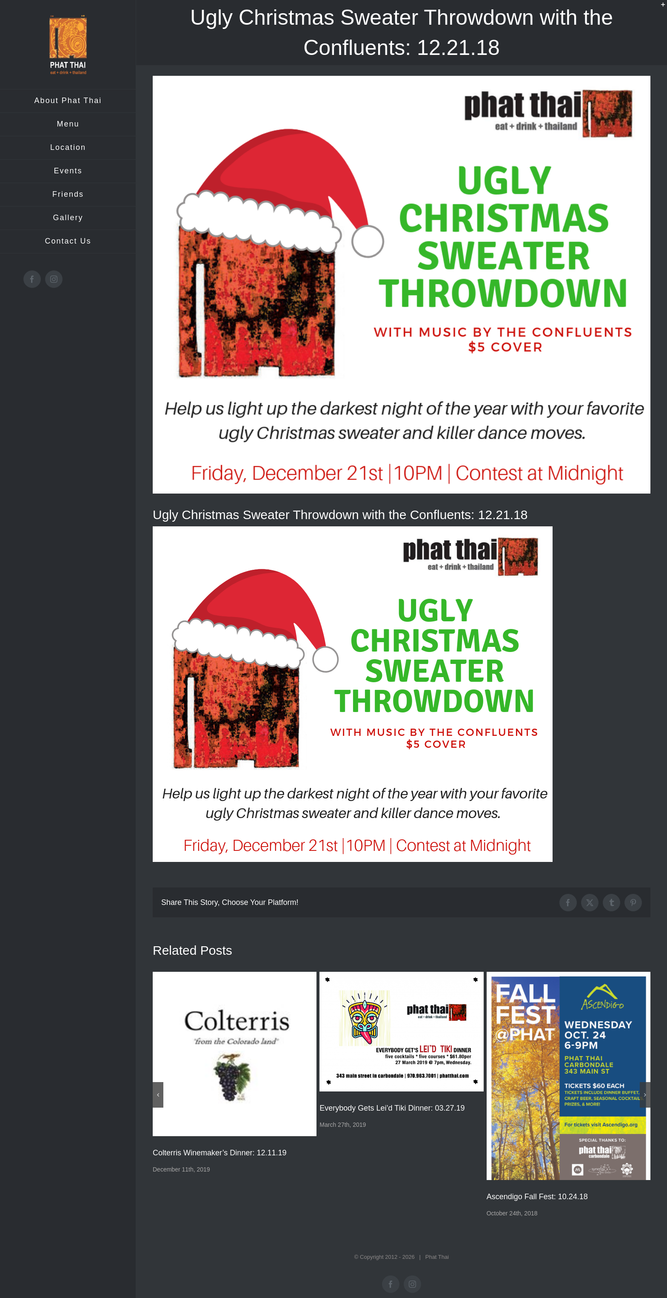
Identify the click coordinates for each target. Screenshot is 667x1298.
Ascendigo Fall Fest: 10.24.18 (537, 1196)
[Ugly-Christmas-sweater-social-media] (401, 285)
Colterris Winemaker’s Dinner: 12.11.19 (219, 1153)
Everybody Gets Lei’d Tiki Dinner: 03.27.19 (392, 1108)
